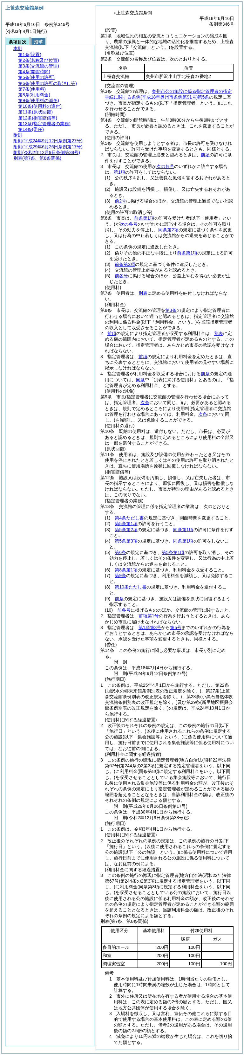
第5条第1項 (126, 523)
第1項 (119, 172)
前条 (205, 373)
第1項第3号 (150, 627)
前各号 (121, 275)
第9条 (120, 575)
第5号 (175, 627)
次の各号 (165, 166)
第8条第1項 (126, 569)
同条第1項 (183, 529)
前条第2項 (125, 264)
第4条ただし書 (129, 517)
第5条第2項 (126, 529)
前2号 (120, 200)
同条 (140, 379)
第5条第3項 (126, 541)
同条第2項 (168, 229)
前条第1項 (144, 218)
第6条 (120, 552)
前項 (205, 154)
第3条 (171, 310)
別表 (143, 293)
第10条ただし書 (130, 586)
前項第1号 (149, 615)
